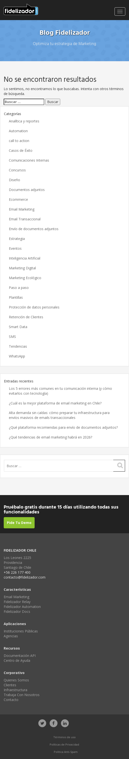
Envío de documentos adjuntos (33, 228)
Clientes (10, 685)
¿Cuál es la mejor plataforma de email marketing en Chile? (55, 403)
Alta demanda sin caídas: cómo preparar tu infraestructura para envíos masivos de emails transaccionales (59, 415)
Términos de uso (64, 737)
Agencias (11, 636)
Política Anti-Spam (66, 752)
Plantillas (16, 297)
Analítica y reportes (24, 121)
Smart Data (18, 326)
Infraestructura (15, 690)
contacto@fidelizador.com (24, 577)
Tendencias (18, 346)
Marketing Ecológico (25, 277)
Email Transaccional (25, 219)
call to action (19, 140)
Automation (18, 131)
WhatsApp (17, 356)
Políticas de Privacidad (64, 744)
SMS (12, 336)
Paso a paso (19, 287)
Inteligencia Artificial (24, 258)
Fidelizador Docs (17, 611)
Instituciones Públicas (21, 631)
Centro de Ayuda (17, 660)
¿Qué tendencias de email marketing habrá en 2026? (50, 437)
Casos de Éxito (20, 150)
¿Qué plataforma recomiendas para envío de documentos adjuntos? (63, 427)
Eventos (15, 248)
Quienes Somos (16, 680)
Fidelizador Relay (17, 601)
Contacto (11, 699)
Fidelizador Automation (22, 606)
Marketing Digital (22, 268)
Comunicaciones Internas (29, 160)
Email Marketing (21, 209)
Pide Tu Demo (19, 522)
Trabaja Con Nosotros (22, 694)
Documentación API (20, 655)
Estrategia (17, 238)
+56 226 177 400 (17, 572)
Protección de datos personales (34, 307)
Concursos (17, 170)
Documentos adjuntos (27, 189)
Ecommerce (18, 199)
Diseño (14, 180)
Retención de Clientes (26, 317)
